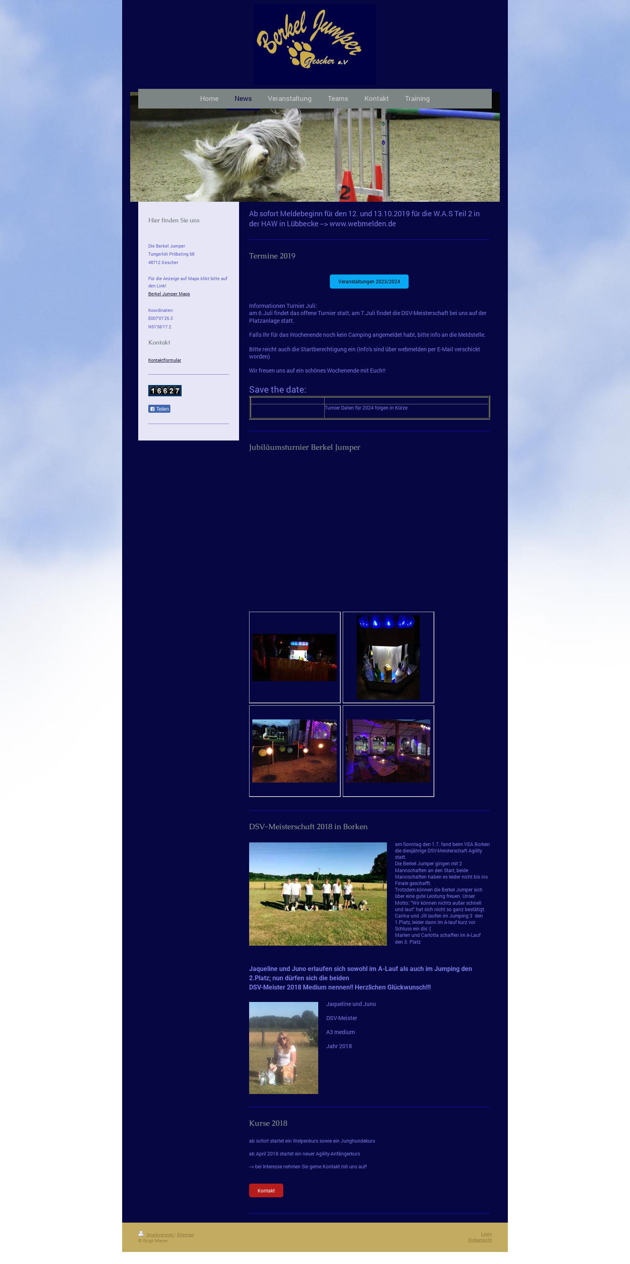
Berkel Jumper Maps (169, 294)
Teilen (159, 409)
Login (486, 1234)
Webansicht (480, 1240)
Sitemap (185, 1234)
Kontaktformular (164, 360)
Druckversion (156, 1234)
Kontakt (266, 1190)
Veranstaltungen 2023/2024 (369, 281)
